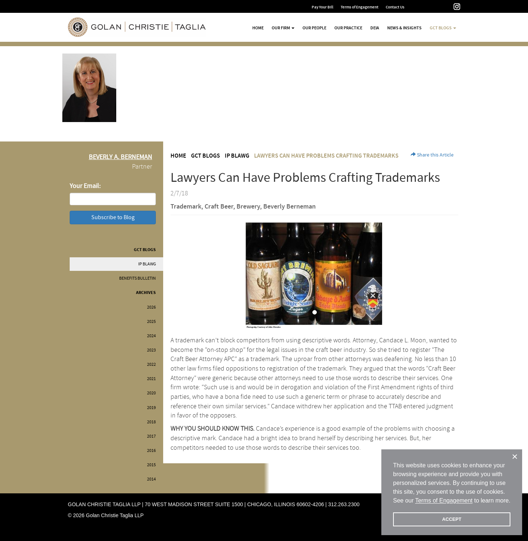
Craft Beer (219, 206)
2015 (151, 465)
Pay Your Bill (322, 7)
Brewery (248, 206)
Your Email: (85, 186)
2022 (151, 364)
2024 (151, 336)
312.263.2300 (344, 504)
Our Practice (348, 28)
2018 (151, 422)
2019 (151, 408)
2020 (151, 393)
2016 (151, 450)
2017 (151, 436)
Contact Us (395, 7)
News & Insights (404, 28)
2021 (151, 379)
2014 (151, 479)
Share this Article (432, 155)
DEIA (374, 28)
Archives (146, 293)
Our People (314, 28)
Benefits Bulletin (137, 278)
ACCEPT (452, 519)
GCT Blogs (145, 250)
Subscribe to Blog (113, 217)
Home (258, 28)
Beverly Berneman (289, 206)
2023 (151, 350)
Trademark (185, 206)
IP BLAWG (147, 264)
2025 (151, 321)
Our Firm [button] (283, 28)
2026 (151, 307)
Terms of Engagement (359, 7)
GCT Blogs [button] (443, 28)
